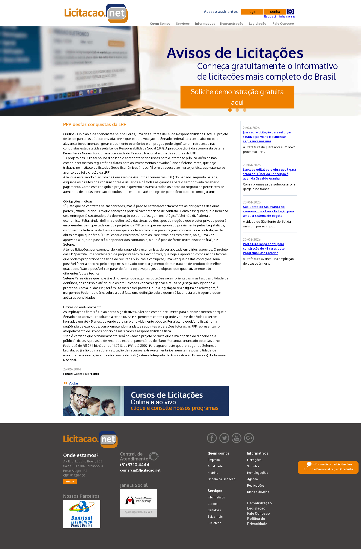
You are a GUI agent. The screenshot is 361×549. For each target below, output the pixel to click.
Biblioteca (214, 523)
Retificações (255, 485)
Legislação (257, 23)
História (213, 473)
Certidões (214, 510)
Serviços (183, 23)
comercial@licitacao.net (140, 470)
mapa (70, 481)
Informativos (205, 23)
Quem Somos (160, 23)
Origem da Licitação (221, 479)
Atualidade (215, 466)
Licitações (254, 460)
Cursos (213, 504)
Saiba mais (215, 516)
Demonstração (231, 23)
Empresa (214, 460)
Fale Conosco (283, 23)
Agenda (252, 479)
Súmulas (253, 466)
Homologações (257, 473)
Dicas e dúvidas (258, 492)
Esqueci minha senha (279, 16)
